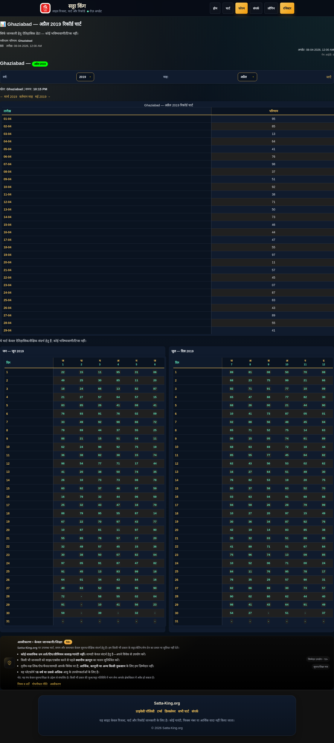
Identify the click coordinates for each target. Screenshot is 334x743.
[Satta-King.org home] (71, 8)
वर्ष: (5, 77)
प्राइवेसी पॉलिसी (145, 711)
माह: (165, 77)
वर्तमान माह (26, 96)
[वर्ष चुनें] (85, 77)
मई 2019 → (43, 96)
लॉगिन (271, 8)
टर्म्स (159, 711)
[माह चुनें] (247, 77)
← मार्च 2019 (8, 96)
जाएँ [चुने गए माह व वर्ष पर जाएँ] (328, 77)
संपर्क (256, 8)
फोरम (241, 8)
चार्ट (228, 8)
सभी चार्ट (183, 711)
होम (215, 8)
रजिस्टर (287, 8)
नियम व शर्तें (23, 684)
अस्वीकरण (55, 684)
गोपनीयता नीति (39, 684)
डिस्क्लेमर (170, 711)
